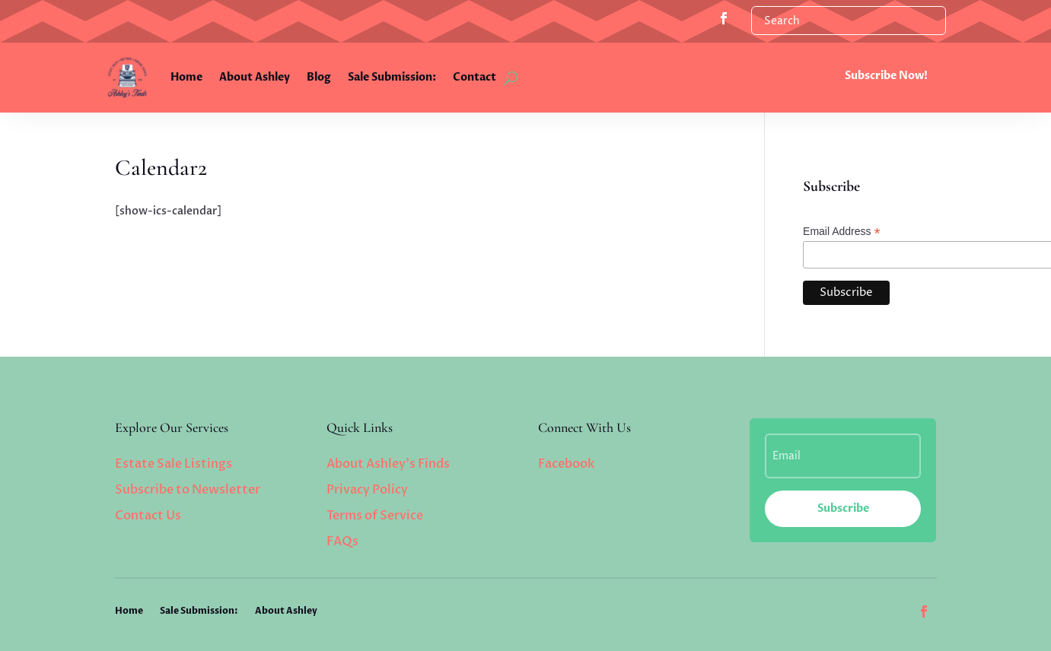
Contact (474, 77)
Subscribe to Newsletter (187, 489)
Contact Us (148, 515)
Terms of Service (374, 515)
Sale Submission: (392, 77)
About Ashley (254, 77)
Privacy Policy (367, 489)
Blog (319, 77)
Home (186, 77)
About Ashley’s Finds (388, 464)
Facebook (566, 464)
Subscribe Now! (886, 75)
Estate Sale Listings (173, 464)
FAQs (342, 541)
